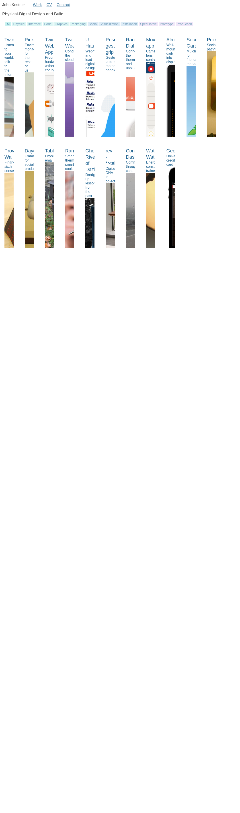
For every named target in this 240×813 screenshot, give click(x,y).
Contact (63, 4)
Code (47, 24)
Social (93, 24)
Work (37, 4)
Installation (129, 24)
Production (184, 24)
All (8, 24)
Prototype (167, 24)
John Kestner (13, 4)
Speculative (148, 24)
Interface (34, 24)
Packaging (78, 24)
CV (49, 4)
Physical (19, 24)
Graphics (61, 24)
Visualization (110, 24)
